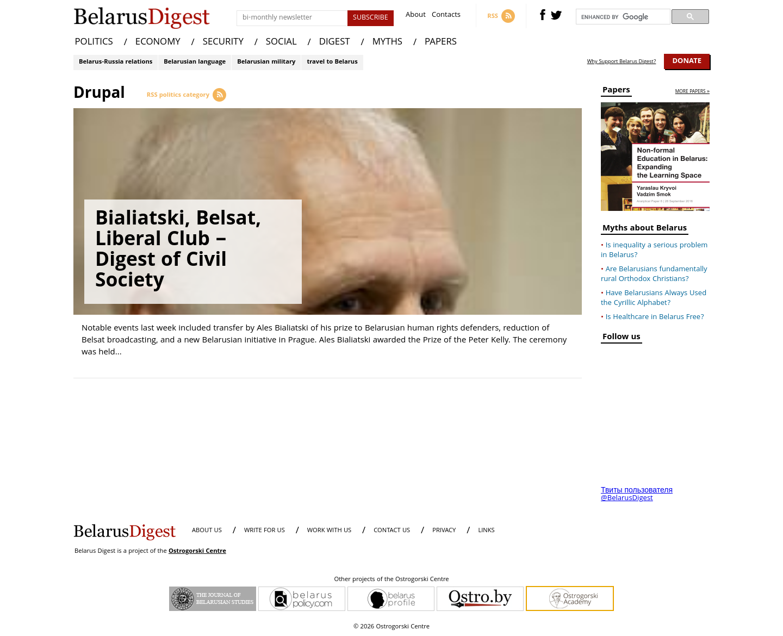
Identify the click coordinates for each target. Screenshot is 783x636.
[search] (622, 17)
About (416, 16)
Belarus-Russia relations (115, 62)
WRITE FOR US (264, 531)
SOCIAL (281, 43)
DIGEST (334, 43)
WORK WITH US (329, 531)
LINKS (486, 531)
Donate (686, 61)
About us (207, 531)
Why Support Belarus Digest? (621, 62)
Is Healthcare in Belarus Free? (655, 317)
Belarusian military (266, 62)
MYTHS (387, 43)
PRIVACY (444, 531)
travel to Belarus (332, 62)
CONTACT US (392, 531)
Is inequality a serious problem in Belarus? (654, 250)
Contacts (446, 16)
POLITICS (94, 43)
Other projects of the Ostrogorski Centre (391, 580)
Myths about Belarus (644, 230)
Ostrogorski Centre (197, 551)
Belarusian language (195, 62)
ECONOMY (158, 43)
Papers (616, 91)
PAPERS (441, 43)
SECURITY (223, 43)
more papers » (692, 92)
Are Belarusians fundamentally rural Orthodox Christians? (654, 274)
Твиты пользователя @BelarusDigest (637, 494)
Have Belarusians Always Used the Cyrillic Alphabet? (653, 298)
